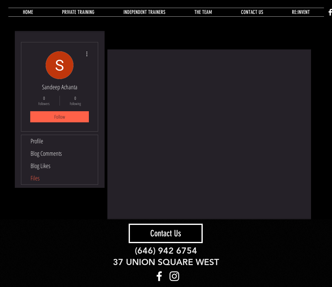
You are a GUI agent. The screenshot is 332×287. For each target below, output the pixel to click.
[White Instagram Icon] (174, 276)
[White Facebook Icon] (159, 276)
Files (35, 178)
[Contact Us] (166, 233)
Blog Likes (40, 166)
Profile (37, 141)
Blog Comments (46, 153)
